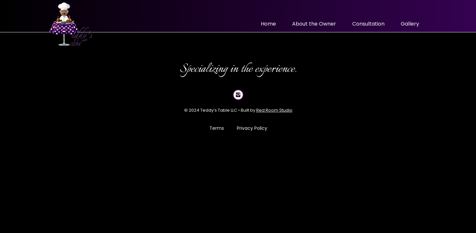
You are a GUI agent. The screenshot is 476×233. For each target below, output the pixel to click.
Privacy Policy (252, 128)
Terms (216, 128)
